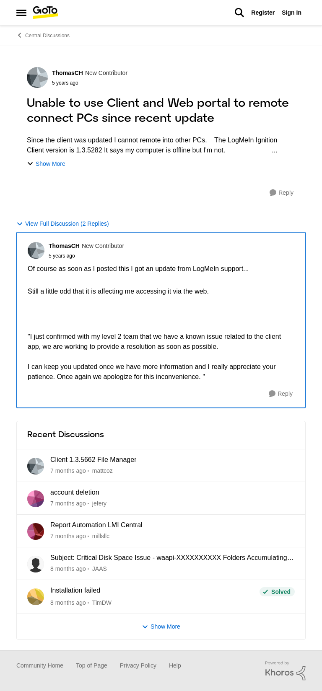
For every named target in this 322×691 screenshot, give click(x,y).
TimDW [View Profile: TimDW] (102, 602)
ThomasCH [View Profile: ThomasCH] (67, 73)
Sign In (291, 12)
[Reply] (281, 193)
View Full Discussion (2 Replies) (62, 223)
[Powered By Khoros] (285, 671)
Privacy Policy (138, 665)
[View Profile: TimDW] (35, 596)
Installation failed (75, 590)
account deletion (74, 492)
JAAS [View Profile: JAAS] (99, 568)
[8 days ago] (68, 471)
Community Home (39, 665)
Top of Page (91, 665)
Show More (46, 164)
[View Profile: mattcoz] (35, 466)
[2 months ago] (68, 536)
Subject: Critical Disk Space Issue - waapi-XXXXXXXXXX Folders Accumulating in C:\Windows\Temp (172, 558)
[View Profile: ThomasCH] (37, 77)
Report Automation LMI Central (96, 525)
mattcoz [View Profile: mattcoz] (102, 470)
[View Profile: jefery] (35, 498)
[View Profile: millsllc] (35, 531)
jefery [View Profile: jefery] (99, 503)
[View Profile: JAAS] (35, 564)
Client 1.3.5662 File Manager (93, 459)
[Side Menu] (21, 12)
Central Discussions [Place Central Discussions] (43, 35)
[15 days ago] (68, 503)
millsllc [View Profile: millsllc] (100, 536)
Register (263, 12)
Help (175, 665)
